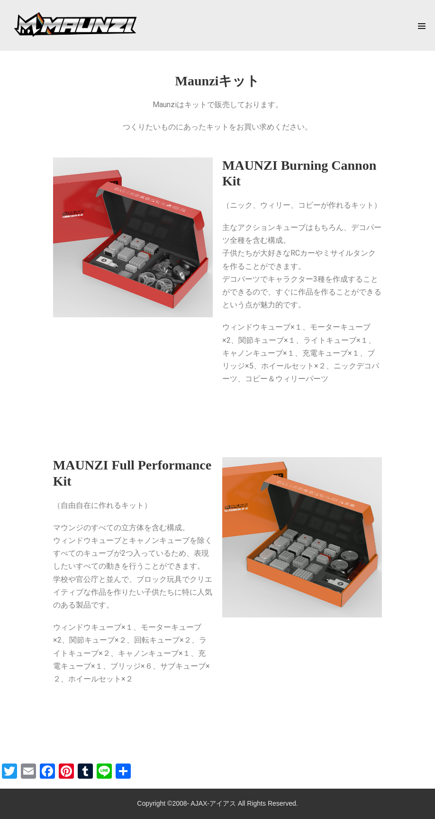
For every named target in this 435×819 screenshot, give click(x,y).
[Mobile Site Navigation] (422, 26)
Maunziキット (217, 81)
